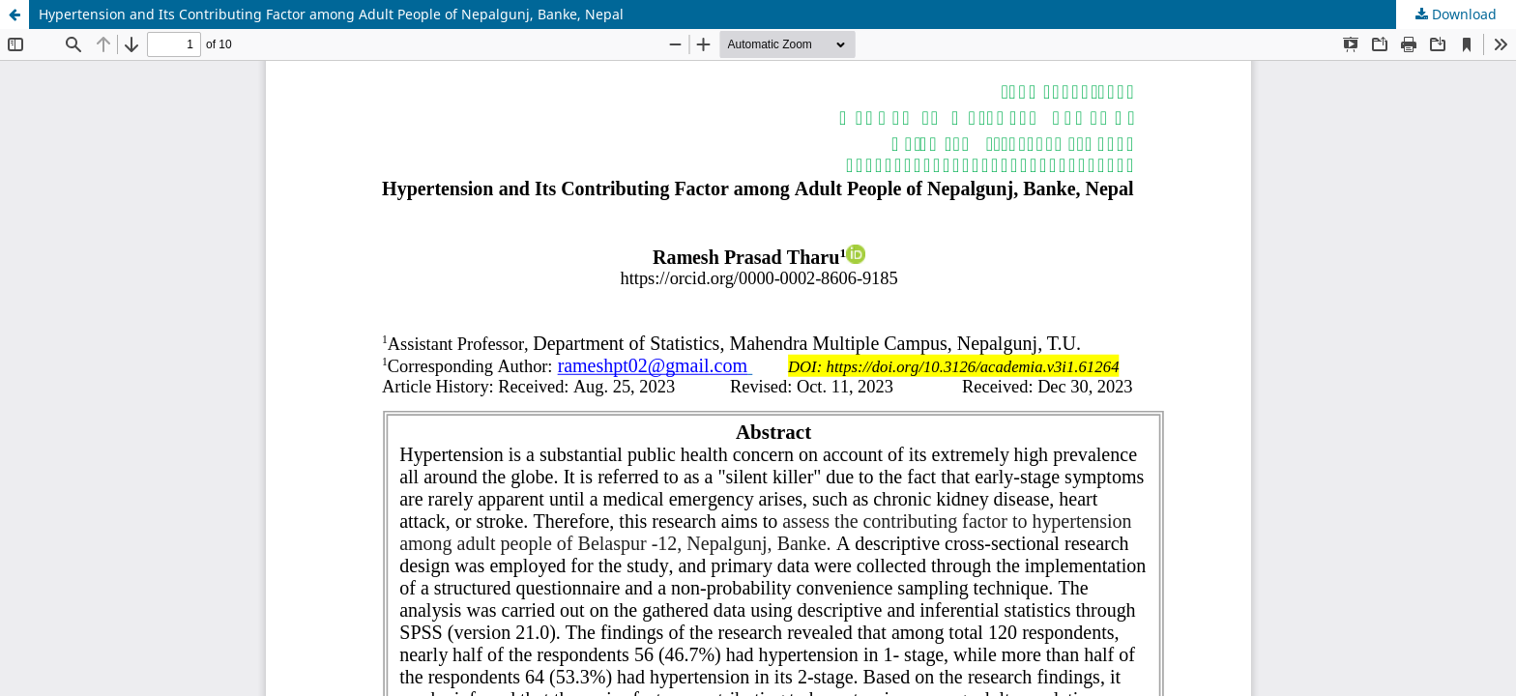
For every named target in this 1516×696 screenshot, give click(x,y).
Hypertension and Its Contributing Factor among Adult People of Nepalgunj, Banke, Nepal (331, 14)
